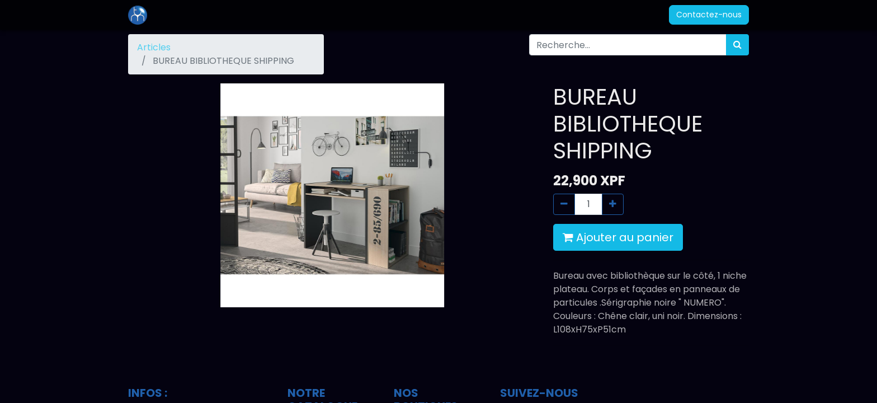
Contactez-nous (709, 14)
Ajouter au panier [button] (618, 237)
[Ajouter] (613, 204)
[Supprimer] (564, 204)
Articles (154, 47)
